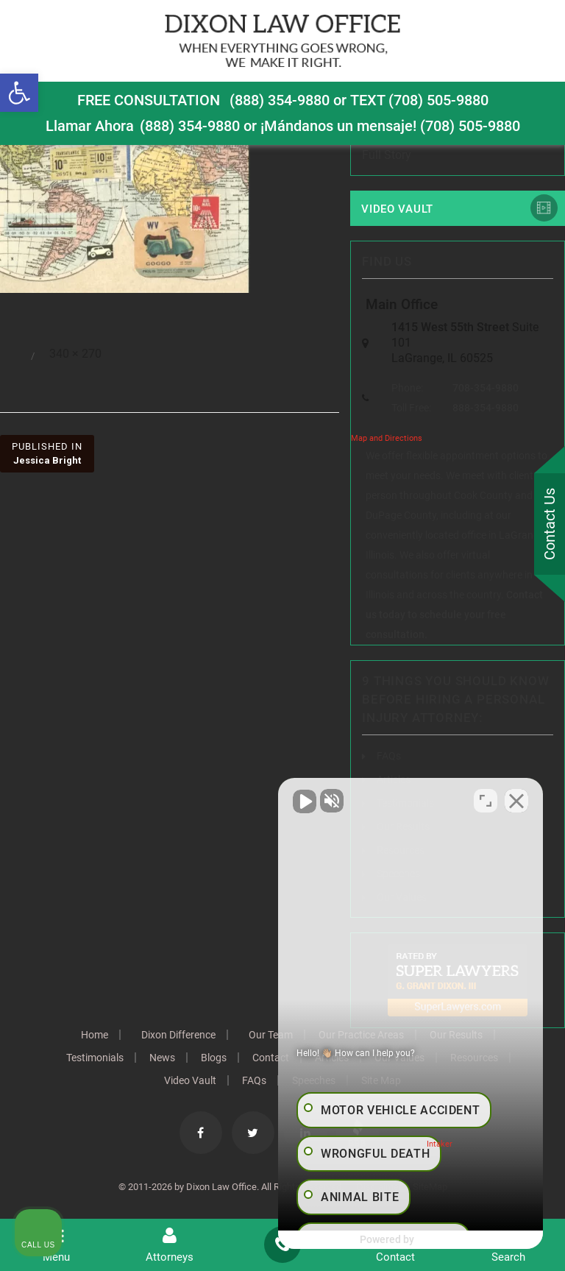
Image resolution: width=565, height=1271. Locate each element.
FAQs (389, 756)
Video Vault (397, 209)
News (162, 1057)
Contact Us (549, 524)
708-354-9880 (485, 388)
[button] (19, 93)
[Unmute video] (304, 800)
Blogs (214, 1057)
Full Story (386, 155)
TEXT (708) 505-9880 (419, 100)
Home (94, 1035)
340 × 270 (75, 354)
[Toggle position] (485, 800)
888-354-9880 (485, 408)
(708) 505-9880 (470, 126)
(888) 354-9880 (280, 100)
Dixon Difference (178, 1035)
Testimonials (95, 1057)
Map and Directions (386, 438)
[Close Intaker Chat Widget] (516, 800)
